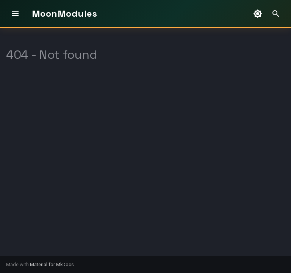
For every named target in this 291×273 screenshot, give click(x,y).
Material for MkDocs (52, 264)
